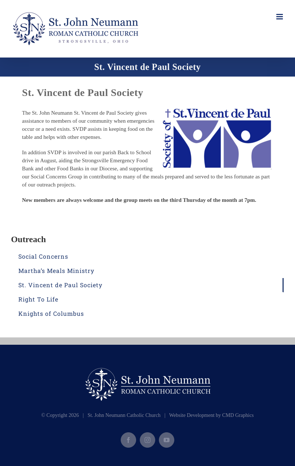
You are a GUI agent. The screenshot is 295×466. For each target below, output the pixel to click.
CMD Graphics (238, 415)
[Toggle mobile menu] (280, 17)
